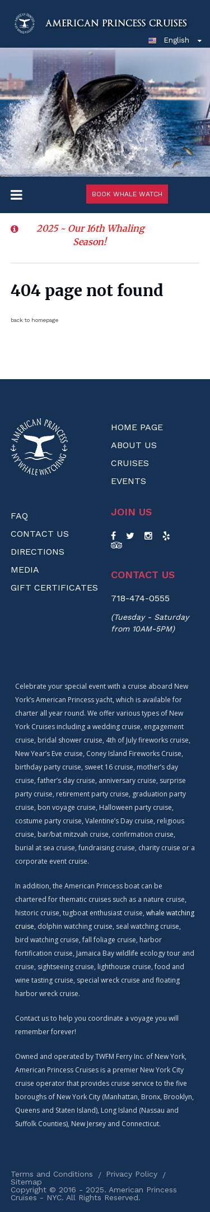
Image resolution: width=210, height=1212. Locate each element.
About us (134, 445)
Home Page (137, 427)
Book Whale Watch (127, 194)
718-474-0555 (140, 598)
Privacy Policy (131, 1173)
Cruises (130, 463)
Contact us (143, 575)
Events (128, 481)
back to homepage (34, 320)
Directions (37, 551)
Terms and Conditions (52, 1173)
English (168, 39)
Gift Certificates (54, 587)
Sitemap (26, 1181)
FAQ (19, 515)
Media (25, 569)
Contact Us (40, 533)
